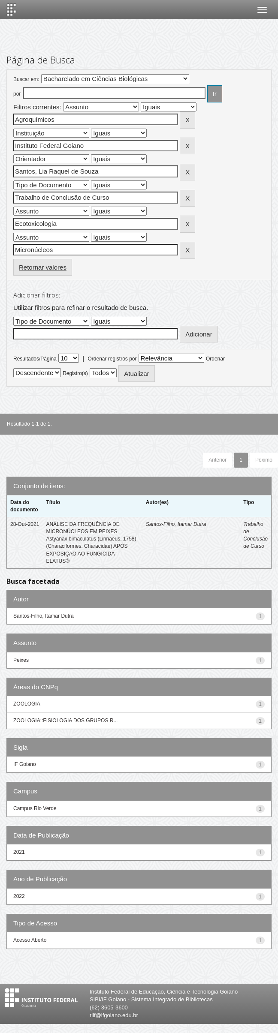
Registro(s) (75, 373)
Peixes (21, 660)
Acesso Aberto (29, 940)
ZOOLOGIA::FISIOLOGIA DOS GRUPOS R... (65, 721)
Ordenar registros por (112, 359)
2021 (19, 852)
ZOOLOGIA (26, 704)
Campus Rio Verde (35, 808)
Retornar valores (42, 267)
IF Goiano (24, 764)
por (17, 94)
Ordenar (215, 359)
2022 (19, 896)
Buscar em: (26, 79)
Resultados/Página (35, 359)
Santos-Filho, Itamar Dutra (176, 524)
